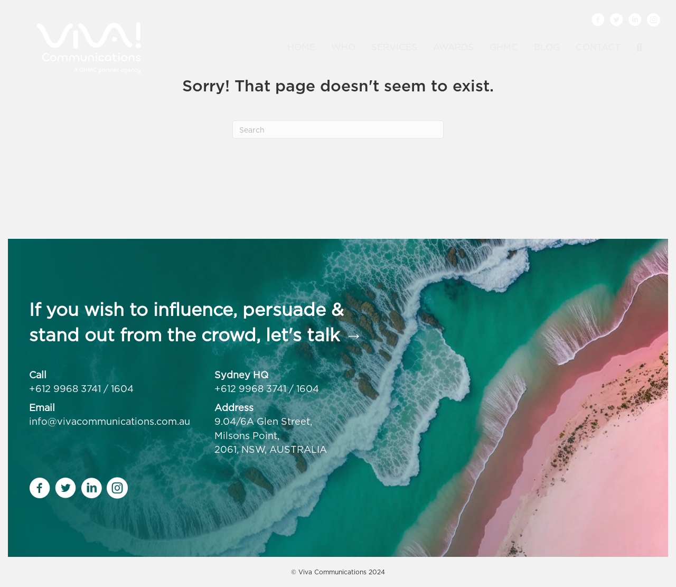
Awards (453, 47)
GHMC (504, 47)
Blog (547, 47)
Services (394, 47)
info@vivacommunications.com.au (109, 421)
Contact (598, 47)
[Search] (635, 47)
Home (301, 47)
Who (343, 47)
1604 (122, 389)
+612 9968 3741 (65, 389)
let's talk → (314, 334)
